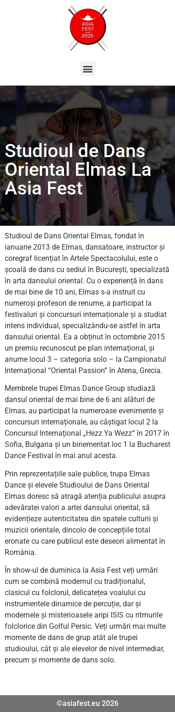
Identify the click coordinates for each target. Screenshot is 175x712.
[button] (87, 68)
